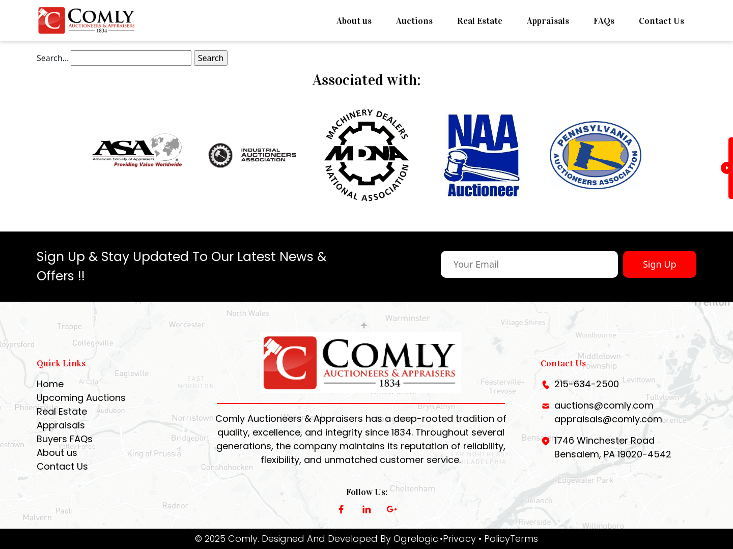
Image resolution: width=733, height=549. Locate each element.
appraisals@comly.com (608, 419)
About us (354, 20)
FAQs (604, 20)
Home (50, 384)
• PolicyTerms (508, 538)
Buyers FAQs (65, 438)
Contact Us (661, 20)
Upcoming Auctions (81, 397)
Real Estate (479, 20)
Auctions (414, 20)
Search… (53, 58)
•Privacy (458, 538)
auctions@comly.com (604, 405)
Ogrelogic (415, 538)
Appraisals (548, 20)
